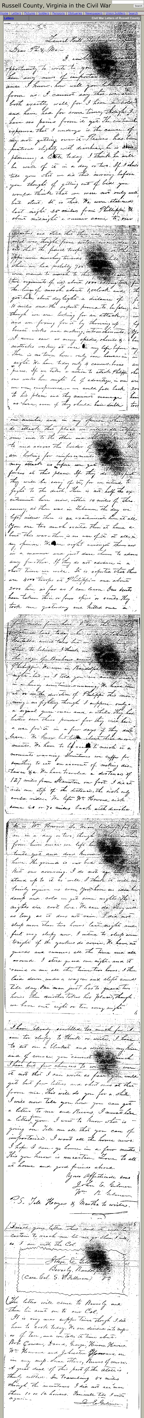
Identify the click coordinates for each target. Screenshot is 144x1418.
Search (133, 13)
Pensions (58, 13)
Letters (16, 13)
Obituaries (75, 13)
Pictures (29, 13)
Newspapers (94, 13)
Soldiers (43, 13)
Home (4, 13)
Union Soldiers (116, 13)
